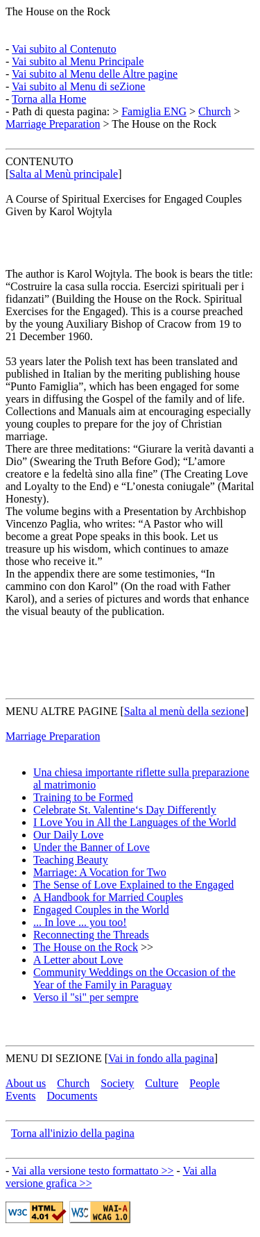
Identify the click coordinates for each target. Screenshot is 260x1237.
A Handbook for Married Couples (108, 897)
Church (214, 111)
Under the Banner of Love (91, 847)
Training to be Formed (83, 797)
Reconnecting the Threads (91, 935)
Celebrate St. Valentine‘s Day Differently (124, 810)
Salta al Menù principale (63, 174)
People (204, 1083)
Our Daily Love (68, 835)
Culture (161, 1083)
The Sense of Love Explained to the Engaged (133, 885)
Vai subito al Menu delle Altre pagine (94, 74)
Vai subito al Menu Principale (78, 61)
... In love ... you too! (80, 922)
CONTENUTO (39, 161)
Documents (72, 1096)
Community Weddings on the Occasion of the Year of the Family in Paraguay (134, 978)
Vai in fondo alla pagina (161, 1058)
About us (26, 1083)
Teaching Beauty (70, 860)
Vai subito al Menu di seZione (78, 86)
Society (117, 1083)
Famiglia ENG (154, 111)
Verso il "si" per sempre (86, 997)
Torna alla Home (49, 99)
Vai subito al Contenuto (64, 49)
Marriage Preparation (53, 124)
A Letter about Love (78, 960)
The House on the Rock (58, 11)
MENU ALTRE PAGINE (62, 711)
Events (21, 1096)
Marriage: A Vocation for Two (99, 872)
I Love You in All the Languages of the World (134, 822)
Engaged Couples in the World (101, 910)
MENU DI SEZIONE (54, 1058)
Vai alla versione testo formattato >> (93, 1171)
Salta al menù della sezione (184, 711)
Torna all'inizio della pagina (73, 1133)
